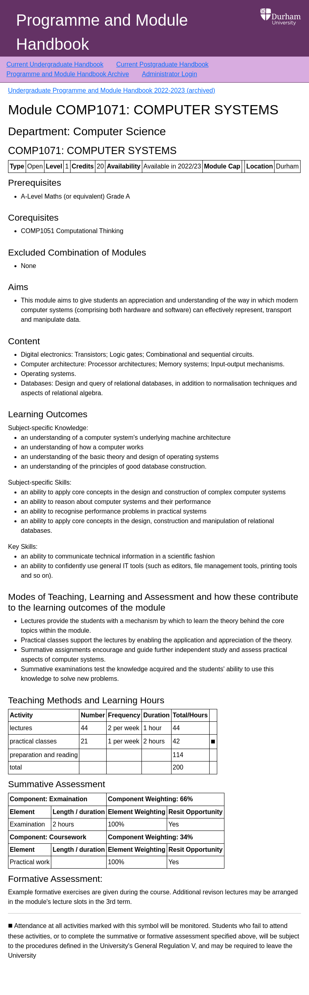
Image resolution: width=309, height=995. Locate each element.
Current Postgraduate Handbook (162, 64)
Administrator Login (169, 74)
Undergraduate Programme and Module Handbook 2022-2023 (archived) (111, 90)
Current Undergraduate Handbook (54, 64)
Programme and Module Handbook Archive (67, 74)
